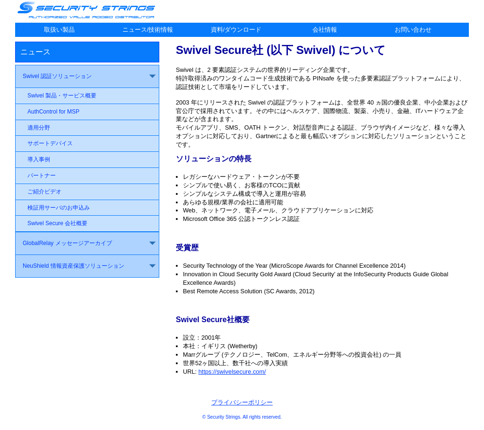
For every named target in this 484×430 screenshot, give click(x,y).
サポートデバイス (50, 143)
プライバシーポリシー (242, 402)
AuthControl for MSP (53, 111)
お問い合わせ (413, 29)
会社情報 (324, 29)
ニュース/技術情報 (147, 29)
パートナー (41, 175)
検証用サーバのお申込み (58, 207)
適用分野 (38, 127)
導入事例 (38, 159)
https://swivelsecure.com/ (232, 371)
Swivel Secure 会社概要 (57, 223)
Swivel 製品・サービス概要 (61, 95)
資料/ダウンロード (236, 29)
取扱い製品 (59, 29)
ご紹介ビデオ (44, 191)
